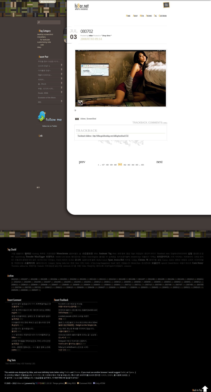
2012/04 (55, 279)
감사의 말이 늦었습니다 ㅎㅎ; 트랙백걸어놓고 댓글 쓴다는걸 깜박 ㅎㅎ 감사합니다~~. (31, 305)
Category (51, 263)
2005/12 (178, 287)
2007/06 (191, 285)
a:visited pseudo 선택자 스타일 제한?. (73, 317)
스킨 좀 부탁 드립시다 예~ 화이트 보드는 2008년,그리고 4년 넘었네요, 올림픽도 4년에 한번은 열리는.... (31, 311)
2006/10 (71, 287)
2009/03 (169, 282)
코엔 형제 (121, 254)
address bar (24, 266)
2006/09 (82, 287)
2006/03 (146, 287)
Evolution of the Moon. (50, 97)
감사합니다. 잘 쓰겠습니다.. (23, 330)
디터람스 (51, 260)
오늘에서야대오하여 (179, 254)
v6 (107, 257)
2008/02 (109, 285)
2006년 (177, 260)
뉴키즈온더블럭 (123, 257)
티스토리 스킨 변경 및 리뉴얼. (70, 305)
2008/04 (88, 285)
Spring (58, 263)
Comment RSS (85, 383)
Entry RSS (71, 383)
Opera (131, 372)
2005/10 (198, 287)
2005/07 (36, 290)
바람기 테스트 (185, 263)
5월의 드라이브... (50, 74)
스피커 (190, 260)
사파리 (103, 375)
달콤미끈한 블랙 (88, 260)
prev (82, 162)
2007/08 (170, 285)
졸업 (159, 260)
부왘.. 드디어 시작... (50, 88)
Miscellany (52, 37)
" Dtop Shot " (106, 36)
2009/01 (189, 282)
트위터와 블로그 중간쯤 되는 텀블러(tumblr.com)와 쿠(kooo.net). (77, 311)
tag (155, 16)
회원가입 (32, 266)
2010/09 (29, 282)
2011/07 (143, 279)
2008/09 (36, 285)
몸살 (128, 254)
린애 (72, 263)
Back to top (200, 388)
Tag (109, 253)
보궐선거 (156, 263)
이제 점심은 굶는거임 (53, 266)
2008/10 (26, 285)
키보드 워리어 (61, 260)
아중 (79, 266)
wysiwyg (35, 254)
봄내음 (102, 257)
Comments (157, 122)
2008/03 (98, 285)
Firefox (67, 372)
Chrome (141, 260)
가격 (172, 257)
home (128, 16)
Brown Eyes (135, 263)
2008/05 (78, 285)
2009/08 (139, 282)
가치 (82, 263)
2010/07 (49, 282)
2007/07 (181, 285)
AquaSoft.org (20, 257)
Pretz (114, 254)
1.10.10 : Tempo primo (49, 383)
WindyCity (91, 266)
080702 (86, 31)
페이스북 (100, 266)
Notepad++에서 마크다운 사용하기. (72, 342)
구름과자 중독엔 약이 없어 (25, 260)
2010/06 (59, 282)
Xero (77, 263)
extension (127, 266)
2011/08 (133, 279)
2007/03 (29, 287)
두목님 (153, 257)
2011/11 (104, 279)
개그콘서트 (146, 263)
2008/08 (46, 285)
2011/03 (182, 279)
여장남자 (139, 254)
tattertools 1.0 (68, 266)
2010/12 (192, 279)
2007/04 (20, 287)
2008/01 (119, 285)
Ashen (83, 119)
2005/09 (16, 290)
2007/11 (139, 285)
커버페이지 (188, 257)
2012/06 (36, 279)
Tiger (133, 254)
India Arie (65, 263)
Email (113, 263)
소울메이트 (29, 263)
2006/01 (167, 287)
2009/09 (129, 282)
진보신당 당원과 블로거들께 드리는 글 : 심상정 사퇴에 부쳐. (77, 336)
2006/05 (125, 287)
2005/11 (188, 287)
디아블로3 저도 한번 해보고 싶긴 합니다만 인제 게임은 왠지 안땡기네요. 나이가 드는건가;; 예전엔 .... (31, 323)
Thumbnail (161, 254)
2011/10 (114, 279)
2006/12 (50, 287)
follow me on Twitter (49, 126)
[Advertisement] (46, 164)
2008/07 (56, 285)
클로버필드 (73, 254)
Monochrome (62, 253)
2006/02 (157, 287)
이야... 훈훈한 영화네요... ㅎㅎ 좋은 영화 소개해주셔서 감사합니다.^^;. (31, 348)
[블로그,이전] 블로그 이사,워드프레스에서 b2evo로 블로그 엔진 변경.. (77, 323)
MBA (96, 254)
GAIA (87, 263)
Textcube (30, 257)
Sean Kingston (92, 257)
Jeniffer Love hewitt (63, 257)
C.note (52, 42)
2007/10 (150, 285)
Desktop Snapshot (52, 34)
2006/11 (61, 287)
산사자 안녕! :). (50, 65)
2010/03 (89, 282)
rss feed (166, 5)
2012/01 (85, 279)
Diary (52, 47)
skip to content (47, 3)
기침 (13, 254)
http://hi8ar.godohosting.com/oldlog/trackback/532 (110, 136)
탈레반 (28, 253)
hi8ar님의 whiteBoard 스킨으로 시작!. (73, 348)
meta (142, 16)
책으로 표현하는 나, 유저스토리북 (48, 197)
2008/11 (16, 285)
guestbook (163, 16)
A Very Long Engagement (100, 263)
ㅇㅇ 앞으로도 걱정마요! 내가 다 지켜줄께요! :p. (31, 336)
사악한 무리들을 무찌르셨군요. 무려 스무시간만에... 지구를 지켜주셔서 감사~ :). (31, 342)
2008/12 (198, 282)
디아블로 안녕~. (50, 70)
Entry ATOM (99, 383)
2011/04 (172, 279)
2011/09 (124, 279)
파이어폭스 (37, 375)
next (159, 162)
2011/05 (163, 279)
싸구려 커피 (42, 260)
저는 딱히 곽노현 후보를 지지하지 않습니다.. (76, 330)
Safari (123, 372)
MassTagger (40, 257)
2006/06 (114, 287)
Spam (110, 260)
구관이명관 (51, 254)
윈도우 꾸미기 (150, 254)
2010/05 (69, 282)
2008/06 (67, 285)
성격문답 (112, 257)
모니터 (78, 260)
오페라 (110, 375)
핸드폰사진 (75, 257)
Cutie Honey (197, 263)
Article (171, 260)
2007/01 (39, 287)
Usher (84, 266)
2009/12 (99, 282)
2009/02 (179, 282)
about (135, 16)
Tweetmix (15, 266)
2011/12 (94, 279)
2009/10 (119, 282)
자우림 (127, 260)
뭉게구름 (153, 260)
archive (149, 16)
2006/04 (135, 287)
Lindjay (134, 260)
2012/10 (16, 279)
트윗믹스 (50, 257)
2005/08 (26, 290)
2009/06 (149, 282)
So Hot (71, 260)
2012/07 (26, 279)
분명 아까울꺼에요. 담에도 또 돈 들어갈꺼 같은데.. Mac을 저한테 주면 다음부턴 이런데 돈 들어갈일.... (31, 317)
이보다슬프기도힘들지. (114, 266)
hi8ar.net (81, 7)
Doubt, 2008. (50, 92)
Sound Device (173, 263)
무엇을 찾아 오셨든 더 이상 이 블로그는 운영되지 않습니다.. (50, 60)
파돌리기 (145, 257)
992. (50, 101)
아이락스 (179, 257)
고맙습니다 (125, 263)
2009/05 (159, 282)
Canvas (165, 260)
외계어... (50, 79)
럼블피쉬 (20, 254)
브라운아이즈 (163, 257)
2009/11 (109, 282)
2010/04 (79, 282)
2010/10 (19, 282)
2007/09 (160, 285)
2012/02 (75, 279)
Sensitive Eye (136, 257)
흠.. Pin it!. (50, 83)
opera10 (164, 263)
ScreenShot (91, 119)
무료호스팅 (18, 263)
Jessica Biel (119, 260)
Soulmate (103, 253)
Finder (84, 257)
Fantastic (40, 266)
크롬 (46, 375)
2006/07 (103, 287)
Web (53, 44)
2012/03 (65, 279)
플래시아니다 (41, 263)
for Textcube (53, 39)
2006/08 (93, 287)
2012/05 (45, 279)
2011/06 (153, 279)
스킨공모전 (87, 253)
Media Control (101, 260)
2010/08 (39, 282)
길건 (118, 263)
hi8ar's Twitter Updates (50, 116)
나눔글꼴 (16, 378)
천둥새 (184, 260)
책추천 (42, 254)
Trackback (140, 122)
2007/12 (129, 285)
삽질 (190, 253)
